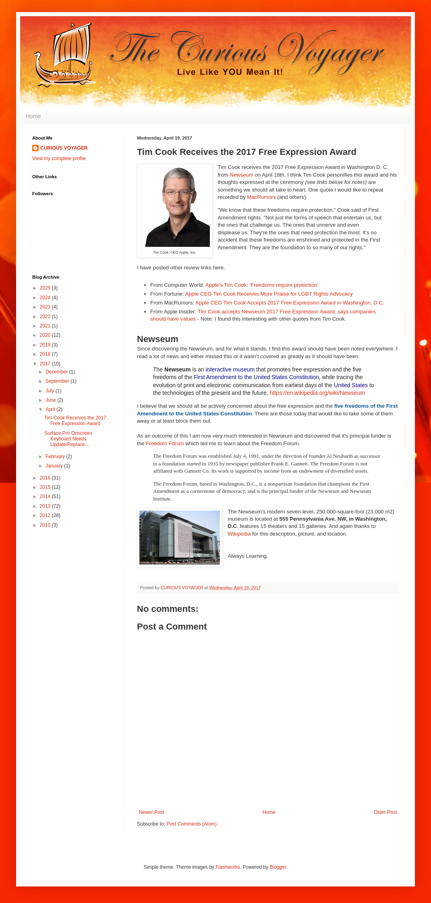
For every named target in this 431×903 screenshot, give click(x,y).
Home (33, 116)
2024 (46, 297)
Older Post (385, 812)
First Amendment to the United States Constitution (256, 377)
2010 (46, 525)
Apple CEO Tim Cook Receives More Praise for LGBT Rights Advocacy (268, 294)
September (58, 381)
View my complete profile (59, 158)
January (55, 466)
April (51, 409)
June (51, 400)
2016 (46, 478)
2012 (46, 515)
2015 (46, 487)
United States (351, 385)
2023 (46, 307)
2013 (46, 506)
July (51, 391)
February (56, 456)
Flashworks (228, 867)
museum (244, 369)
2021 (46, 326)
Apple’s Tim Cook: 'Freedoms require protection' (261, 285)
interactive (219, 369)
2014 (46, 496)
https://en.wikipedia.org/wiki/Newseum (317, 393)
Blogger (277, 867)
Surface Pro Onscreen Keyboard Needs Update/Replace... (68, 439)
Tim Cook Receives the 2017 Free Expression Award (75, 420)
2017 (46, 364)
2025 (46, 288)
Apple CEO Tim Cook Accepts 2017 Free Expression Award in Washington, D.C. (289, 303)
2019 (46, 345)
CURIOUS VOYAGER (64, 148)
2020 (46, 335)
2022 (46, 316)
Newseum (241, 175)
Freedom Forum (165, 443)
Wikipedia (239, 534)
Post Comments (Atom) (191, 824)
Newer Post (151, 812)
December (57, 372)
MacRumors (261, 197)
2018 (46, 354)
